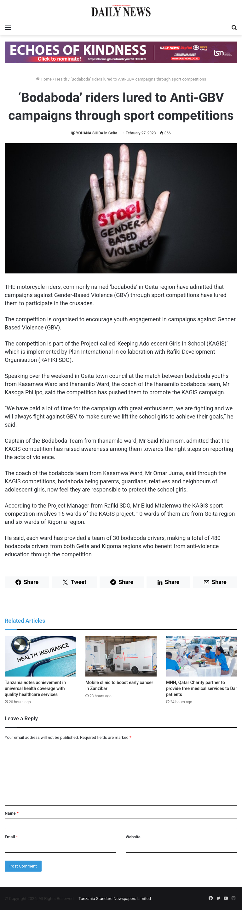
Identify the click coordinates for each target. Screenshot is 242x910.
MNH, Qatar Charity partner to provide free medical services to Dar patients (201, 688)
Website (133, 836)
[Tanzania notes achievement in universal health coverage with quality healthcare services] (40, 656)
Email (11, 836)
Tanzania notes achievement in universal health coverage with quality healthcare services (35, 688)
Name (12, 813)
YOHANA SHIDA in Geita (96, 133)
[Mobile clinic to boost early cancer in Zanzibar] (121, 656)
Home (44, 79)
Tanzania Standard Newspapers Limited (114, 898)
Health (61, 79)
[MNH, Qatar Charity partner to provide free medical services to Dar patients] (201, 656)
